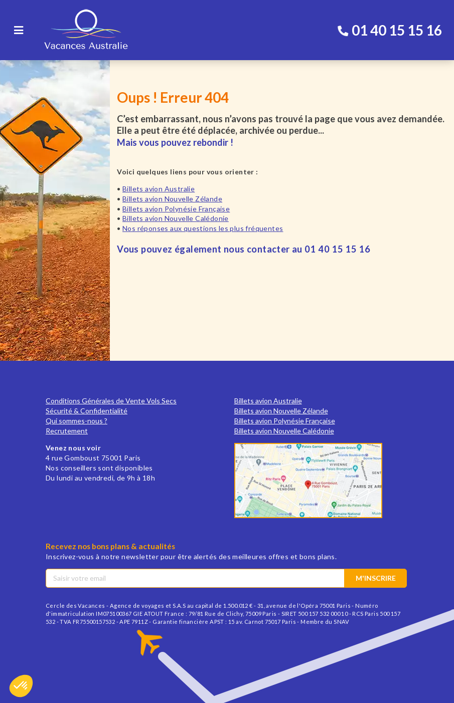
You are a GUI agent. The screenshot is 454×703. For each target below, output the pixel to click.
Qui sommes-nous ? (76, 420)
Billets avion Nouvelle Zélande (172, 198)
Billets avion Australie (158, 188)
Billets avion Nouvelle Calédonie (175, 218)
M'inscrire (376, 578)
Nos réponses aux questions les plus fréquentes (202, 228)
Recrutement (67, 430)
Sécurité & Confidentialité (86, 410)
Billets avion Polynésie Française (176, 208)
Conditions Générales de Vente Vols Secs (111, 400)
